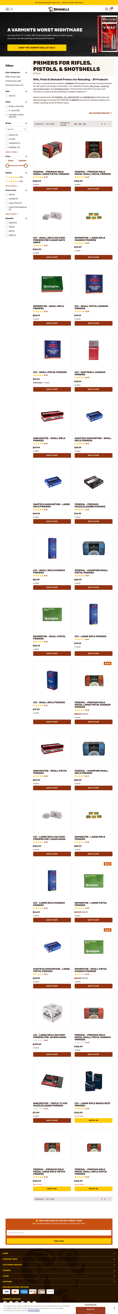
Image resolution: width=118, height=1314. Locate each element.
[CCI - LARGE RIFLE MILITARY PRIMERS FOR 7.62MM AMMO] (52, 815)
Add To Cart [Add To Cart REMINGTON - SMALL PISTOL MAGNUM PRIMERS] (93, 986)
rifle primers (95, 86)
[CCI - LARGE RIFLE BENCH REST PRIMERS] (94, 1081)
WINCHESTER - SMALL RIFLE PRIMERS (49, 439)
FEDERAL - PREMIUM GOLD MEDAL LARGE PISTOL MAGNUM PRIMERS (93, 704)
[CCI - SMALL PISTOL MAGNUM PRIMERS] (94, 284)
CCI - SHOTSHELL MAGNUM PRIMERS (90, 373)
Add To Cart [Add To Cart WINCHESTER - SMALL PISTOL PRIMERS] (52, 788)
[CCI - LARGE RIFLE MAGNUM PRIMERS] (52, 881)
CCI (65, 97)
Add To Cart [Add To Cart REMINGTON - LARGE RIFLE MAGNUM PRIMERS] (93, 257)
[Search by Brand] (17, 129)
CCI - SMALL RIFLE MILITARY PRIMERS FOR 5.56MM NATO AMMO (49, 240)
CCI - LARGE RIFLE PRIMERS (90, 636)
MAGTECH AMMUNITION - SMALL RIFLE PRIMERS (93, 439)
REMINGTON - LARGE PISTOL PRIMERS (91, 904)
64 (80, 124)
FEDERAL (59, 97)
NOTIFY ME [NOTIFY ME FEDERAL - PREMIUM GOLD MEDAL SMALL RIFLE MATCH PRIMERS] (93, 1189)
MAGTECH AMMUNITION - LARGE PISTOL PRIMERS (51, 970)
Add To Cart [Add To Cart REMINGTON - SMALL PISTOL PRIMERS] (52, 653)
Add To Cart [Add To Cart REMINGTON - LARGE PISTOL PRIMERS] (93, 920)
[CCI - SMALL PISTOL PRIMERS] (52, 350)
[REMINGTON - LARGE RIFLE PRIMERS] (94, 815)
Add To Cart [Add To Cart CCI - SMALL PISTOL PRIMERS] (52, 389)
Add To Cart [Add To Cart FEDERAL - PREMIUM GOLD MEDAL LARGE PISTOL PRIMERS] (52, 189)
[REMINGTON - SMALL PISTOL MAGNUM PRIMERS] (94, 947)
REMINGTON (89, 97)
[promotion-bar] (59, 2)
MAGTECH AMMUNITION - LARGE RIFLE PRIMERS (51, 505)
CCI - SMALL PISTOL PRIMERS (50, 372)
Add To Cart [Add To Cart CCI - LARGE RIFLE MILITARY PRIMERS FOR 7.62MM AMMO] (52, 854)
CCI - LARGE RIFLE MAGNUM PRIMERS (49, 904)
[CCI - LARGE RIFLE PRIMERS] (94, 614)
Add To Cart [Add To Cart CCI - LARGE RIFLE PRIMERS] (93, 653)
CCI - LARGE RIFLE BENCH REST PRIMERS (93, 1104)
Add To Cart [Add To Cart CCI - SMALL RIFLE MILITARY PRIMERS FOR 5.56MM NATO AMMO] (52, 257)
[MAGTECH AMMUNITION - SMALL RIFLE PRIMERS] (94, 416)
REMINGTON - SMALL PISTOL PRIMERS (49, 637)
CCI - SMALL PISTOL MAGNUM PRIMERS (91, 307)
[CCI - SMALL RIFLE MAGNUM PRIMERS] (52, 548)
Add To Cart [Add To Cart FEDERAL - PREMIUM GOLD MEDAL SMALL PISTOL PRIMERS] (93, 189)
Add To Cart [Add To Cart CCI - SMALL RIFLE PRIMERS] (52, 722)
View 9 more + (12, 214)
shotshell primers (62, 89)
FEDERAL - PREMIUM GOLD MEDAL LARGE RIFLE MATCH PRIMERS (49, 1171)
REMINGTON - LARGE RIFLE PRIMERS (90, 838)
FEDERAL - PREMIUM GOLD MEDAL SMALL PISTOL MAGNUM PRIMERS (93, 1037)
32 (75, 124)
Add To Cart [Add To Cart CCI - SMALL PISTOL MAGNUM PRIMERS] (93, 323)
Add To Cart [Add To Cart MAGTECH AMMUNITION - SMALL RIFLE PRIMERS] (93, 455)
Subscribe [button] (59, 1241)
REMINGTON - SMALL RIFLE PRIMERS (48, 307)
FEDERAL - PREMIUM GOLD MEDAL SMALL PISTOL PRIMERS (93, 173)
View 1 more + (12, 186)
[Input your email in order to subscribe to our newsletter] (59, 1233)
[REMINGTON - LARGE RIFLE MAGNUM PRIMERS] (94, 216)
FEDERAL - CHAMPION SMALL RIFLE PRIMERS (91, 772)
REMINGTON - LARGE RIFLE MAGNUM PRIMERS (90, 239)
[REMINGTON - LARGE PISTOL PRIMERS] (94, 881)
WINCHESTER (73, 97)
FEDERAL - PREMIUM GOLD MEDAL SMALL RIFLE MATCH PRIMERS (91, 1171)
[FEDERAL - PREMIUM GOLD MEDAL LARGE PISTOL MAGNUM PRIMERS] (94, 680)
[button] (7, 9)
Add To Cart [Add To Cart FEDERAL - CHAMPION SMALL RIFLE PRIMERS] (93, 788)
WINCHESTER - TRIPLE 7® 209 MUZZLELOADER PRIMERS (50, 1104)
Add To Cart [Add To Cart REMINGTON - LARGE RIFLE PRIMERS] (93, 854)
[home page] (59, 9)
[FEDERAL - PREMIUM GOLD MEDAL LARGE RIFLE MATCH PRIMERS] (52, 1147)
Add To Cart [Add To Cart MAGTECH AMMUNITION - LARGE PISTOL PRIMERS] (52, 986)
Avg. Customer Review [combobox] (99, 113)
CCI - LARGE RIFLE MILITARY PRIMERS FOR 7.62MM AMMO (49, 838)
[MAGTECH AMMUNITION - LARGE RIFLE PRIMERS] (52, 482)
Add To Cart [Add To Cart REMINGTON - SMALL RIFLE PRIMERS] (52, 323)
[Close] (114, 1308)
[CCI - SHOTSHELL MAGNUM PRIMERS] (94, 350)
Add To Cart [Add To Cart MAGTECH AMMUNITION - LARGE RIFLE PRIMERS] (52, 521)
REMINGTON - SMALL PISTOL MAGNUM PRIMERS (91, 970)
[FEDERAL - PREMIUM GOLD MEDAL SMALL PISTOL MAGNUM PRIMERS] (94, 1013)
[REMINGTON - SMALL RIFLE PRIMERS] (52, 284)
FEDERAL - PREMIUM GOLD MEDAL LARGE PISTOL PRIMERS (51, 173)
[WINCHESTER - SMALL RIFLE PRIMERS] (52, 416)
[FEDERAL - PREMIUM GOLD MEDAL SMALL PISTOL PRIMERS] (94, 150)
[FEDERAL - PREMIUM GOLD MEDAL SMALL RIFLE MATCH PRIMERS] (94, 1147)
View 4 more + (12, 152)
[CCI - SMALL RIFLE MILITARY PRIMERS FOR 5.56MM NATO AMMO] (52, 216)
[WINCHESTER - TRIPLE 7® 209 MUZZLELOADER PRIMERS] (52, 1081)
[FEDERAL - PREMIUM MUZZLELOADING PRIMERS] (94, 482)
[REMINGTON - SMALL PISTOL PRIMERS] (52, 614)
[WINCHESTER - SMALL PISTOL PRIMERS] (52, 749)
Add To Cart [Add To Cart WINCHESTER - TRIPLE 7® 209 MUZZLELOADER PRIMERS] (52, 1120)
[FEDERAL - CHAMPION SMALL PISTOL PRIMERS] (94, 548)
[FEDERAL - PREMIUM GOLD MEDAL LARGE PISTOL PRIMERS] (52, 150)
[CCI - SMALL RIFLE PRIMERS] (52, 680)
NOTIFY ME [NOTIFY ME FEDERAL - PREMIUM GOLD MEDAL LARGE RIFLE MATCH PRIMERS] (52, 1189)
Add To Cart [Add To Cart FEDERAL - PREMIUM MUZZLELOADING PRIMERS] (93, 521)
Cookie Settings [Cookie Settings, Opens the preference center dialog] (91, 1304)
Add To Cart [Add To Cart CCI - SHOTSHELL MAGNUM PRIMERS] (93, 389)
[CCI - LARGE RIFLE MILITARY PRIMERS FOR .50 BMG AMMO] (52, 1013)
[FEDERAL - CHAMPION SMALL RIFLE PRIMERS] (94, 749)
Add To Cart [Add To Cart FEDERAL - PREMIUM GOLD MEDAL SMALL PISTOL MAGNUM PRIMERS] (93, 1054)
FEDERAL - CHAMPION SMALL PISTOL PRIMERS (91, 571)
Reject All (90, 1309)
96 (85, 124)
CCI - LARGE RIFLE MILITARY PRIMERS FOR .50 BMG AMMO (49, 1036)
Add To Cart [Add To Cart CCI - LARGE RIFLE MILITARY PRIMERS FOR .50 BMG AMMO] (52, 1054)
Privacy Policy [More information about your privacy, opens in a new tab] (33, 1310)
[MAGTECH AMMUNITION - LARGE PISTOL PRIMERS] (52, 947)
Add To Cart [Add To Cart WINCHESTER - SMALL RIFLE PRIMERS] (52, 455)
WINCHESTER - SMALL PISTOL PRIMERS (50, 772)
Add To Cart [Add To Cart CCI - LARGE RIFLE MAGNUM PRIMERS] (52, 920)
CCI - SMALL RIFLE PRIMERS (49, 702)
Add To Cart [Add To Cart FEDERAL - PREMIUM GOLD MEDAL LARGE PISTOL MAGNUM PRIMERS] (93, 722)
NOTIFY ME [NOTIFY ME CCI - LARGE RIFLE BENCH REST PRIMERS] (93, 1120)
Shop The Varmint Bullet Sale (37, 47)
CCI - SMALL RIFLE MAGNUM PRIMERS (49, 571)
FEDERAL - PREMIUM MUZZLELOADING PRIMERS (90, 505)
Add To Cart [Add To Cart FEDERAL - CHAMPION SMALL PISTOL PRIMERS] (93, 587)
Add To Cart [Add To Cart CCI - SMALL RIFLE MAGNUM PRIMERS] (52, 587)
